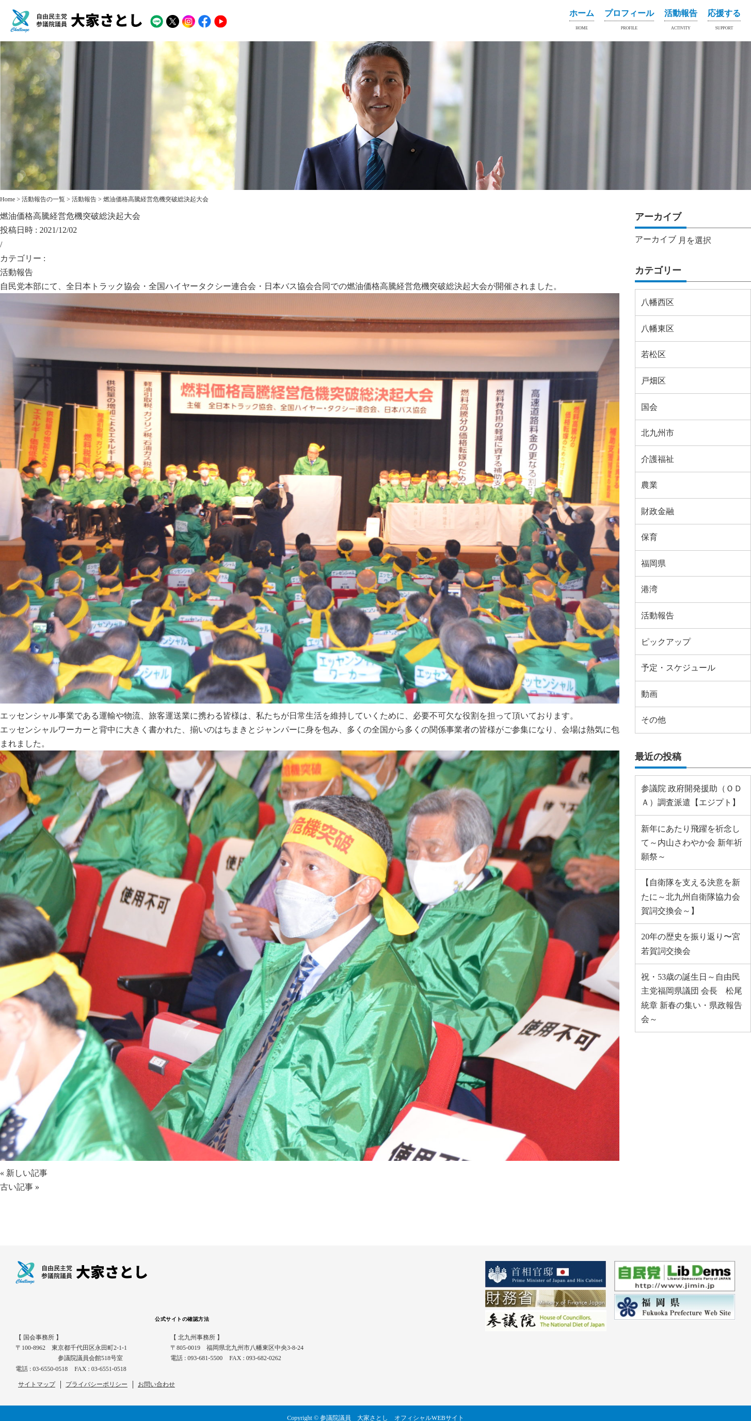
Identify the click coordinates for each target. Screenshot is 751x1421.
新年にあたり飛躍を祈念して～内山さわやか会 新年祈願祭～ (691, 842)
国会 (649, 407)
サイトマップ (36, 1384)
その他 (653, 719)
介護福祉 (657, 459)
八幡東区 (657, 328)
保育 (649, 537)
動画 (649, 694)
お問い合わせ (156, 1384)
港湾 (649, 589)
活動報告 (680, 22)
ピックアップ (666, 641)
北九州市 (657, 432)
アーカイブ (655, 239)
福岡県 (653, 563)
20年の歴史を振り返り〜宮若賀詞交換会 (690, 943)
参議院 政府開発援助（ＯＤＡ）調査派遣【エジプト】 (691, 795)
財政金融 (657, 511)
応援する (724, 22)
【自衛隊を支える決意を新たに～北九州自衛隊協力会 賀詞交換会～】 (690, 896)
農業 (649, 485)
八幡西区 (657, 302)
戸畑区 (653, 380)
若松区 (653, 354)
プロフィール (629, 22)
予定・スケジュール (678, 667)
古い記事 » (19, 1187)
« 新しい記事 (23, 1173)
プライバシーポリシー (96, 1384)
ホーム (581, 22)
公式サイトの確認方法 (182, 1319)
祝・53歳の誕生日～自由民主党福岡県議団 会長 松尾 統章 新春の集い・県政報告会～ (691, 998)
